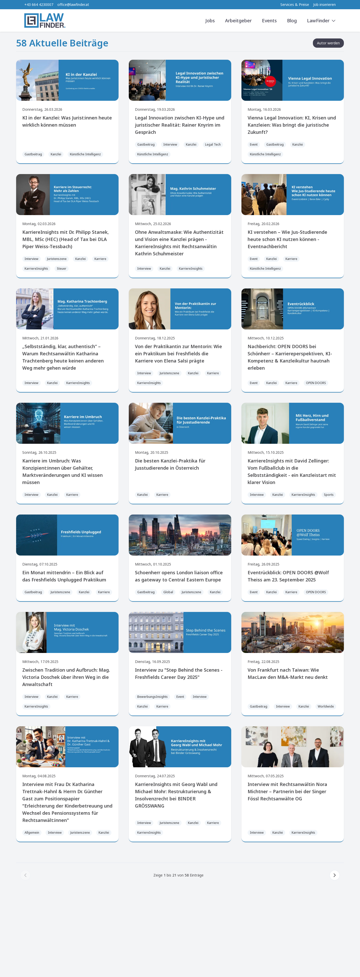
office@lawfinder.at (73, 4)
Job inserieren (324, 4)
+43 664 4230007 (38, 4)
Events (269, 20)
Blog (292, 20)
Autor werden (328, 43)
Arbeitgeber (238, 20)
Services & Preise (294, 4)
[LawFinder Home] (44, 20)
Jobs (210, 20)
